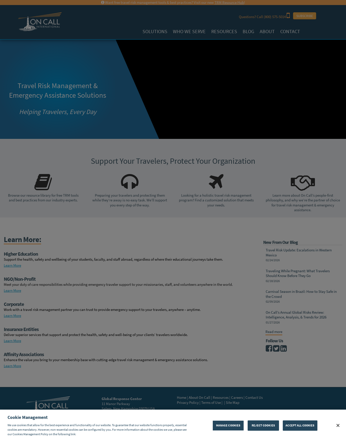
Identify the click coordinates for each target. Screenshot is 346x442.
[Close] (337, 425)
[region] (173, 426)
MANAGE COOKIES (228, 425)
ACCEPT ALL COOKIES (300, 425)
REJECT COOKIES (263, 425)
